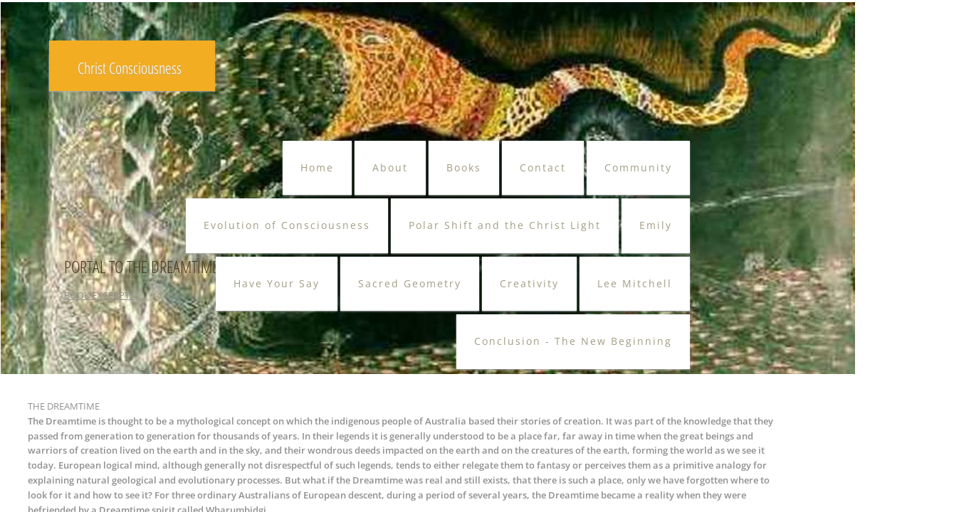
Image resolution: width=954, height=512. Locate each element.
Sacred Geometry (409, 283)
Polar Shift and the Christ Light (505, 225)
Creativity (529, 283)
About (390, 167)
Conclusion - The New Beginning (573, 341)
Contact (543, 167)
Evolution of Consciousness (287, 225)
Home (317, 167)
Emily (655, 225)
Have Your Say (277, 283)
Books (463, 167)
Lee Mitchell (634, 283)
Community (638, 167)
